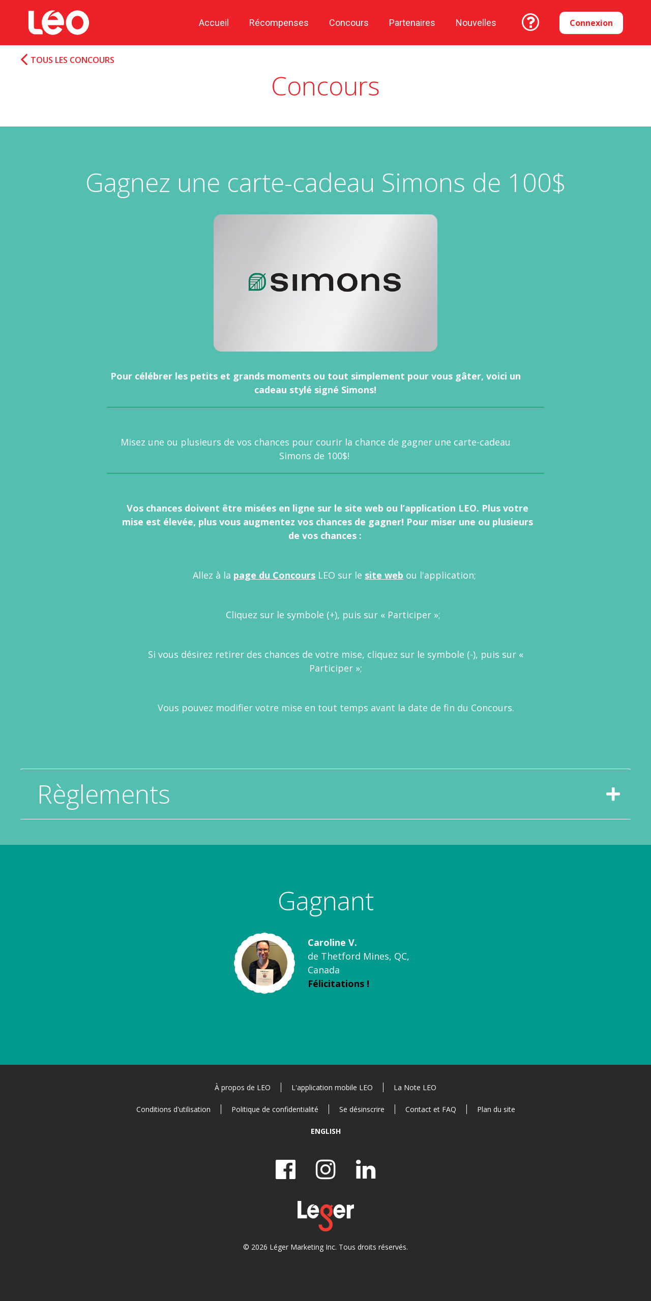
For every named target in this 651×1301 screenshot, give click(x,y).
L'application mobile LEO (332, 1087)
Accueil (214, 22)
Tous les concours (72, 60)
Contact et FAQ (430, 1109)
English (326, 1131)
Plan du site (496, 1109)
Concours (349, 22)
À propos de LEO (243, 1087)
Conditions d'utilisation (173, 1109)
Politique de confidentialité (274, 1109)
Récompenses (279, 22)
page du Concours (274, 575)
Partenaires (412, 22)
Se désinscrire (361, 1109)
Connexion (591, 22)
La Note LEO (415, 1087)
